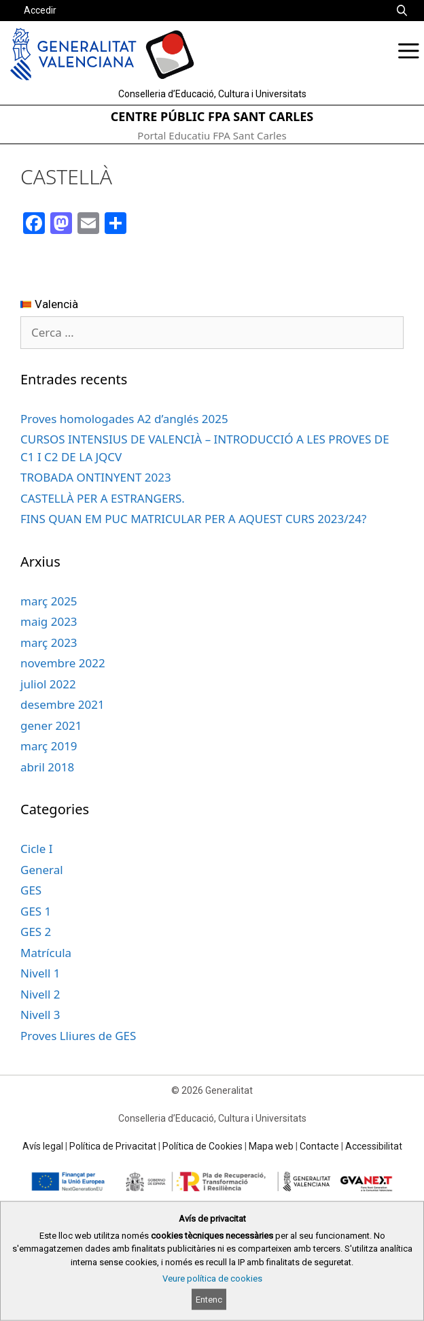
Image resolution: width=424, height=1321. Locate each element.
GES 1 (35, 911)
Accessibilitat (373, 1146)
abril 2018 (47, 767)
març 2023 (48, 642)
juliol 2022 (48, 684)
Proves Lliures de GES (78, 1035)
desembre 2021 (62, 704)
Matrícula (45, 952)
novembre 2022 (62, 663)
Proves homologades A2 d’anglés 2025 (124, 419)
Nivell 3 (40, 1014)
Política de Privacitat (112, 1146)
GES (30, 890)
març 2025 (48, 601)
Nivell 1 (40, 973)
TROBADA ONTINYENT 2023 (95, 477)
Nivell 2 (40, 994)
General (41, 869)
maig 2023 (48, 621)
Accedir (40, 10)
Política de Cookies (202, 1146)
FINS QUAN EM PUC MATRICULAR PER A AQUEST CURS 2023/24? (193, 518)
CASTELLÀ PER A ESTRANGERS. (102, 498)
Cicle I (36, 848)
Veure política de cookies (212, 1278)
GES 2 (35, 931)
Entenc (209, 1299)
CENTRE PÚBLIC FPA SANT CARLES (212, 116)
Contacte (319, 1146)
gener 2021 (51, 725)
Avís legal (42, 1146)
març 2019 (48, 746)
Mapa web (271, 1146)
